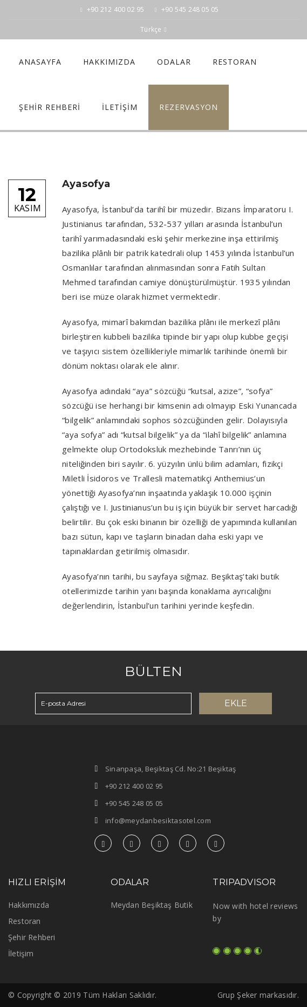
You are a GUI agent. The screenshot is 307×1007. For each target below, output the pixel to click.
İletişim (120, 107)
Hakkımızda (109, 62)
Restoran (235, 62)
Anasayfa (40, 62)
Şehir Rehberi (49, 107)
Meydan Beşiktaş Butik (152, 905)
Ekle (235, 703)
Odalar (174, 62)
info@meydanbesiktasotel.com (158, 820)
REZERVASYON (188, 107)
